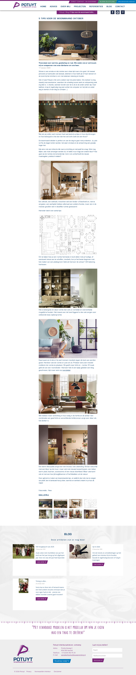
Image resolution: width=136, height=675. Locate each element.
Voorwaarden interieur (43, 671)
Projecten (80, 6)
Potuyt (62, 12)
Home (43, 6)
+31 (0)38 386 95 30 (68, 653)
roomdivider (66, 370)
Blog (109, 6)
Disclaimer (57, 671)
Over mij (65, 6)
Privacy (28, 671)
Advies (53, 6)
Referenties (96, 6)
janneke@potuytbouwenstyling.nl (73, 655)
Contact (120, 6)
